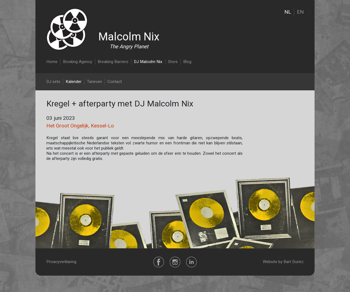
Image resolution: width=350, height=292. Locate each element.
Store (173, 61)
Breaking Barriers (113, 61)
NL (287, 12)
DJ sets (53, 81)
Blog (187, 61)
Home (52, 61)
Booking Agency (77, 61)
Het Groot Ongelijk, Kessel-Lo (80, 126)
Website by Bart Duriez (283, 261)
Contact (114, 81)
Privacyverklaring (61, 261)
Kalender (74, 81)
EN (300, 12)
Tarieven (94, 81)
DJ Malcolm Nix (148, 61)
